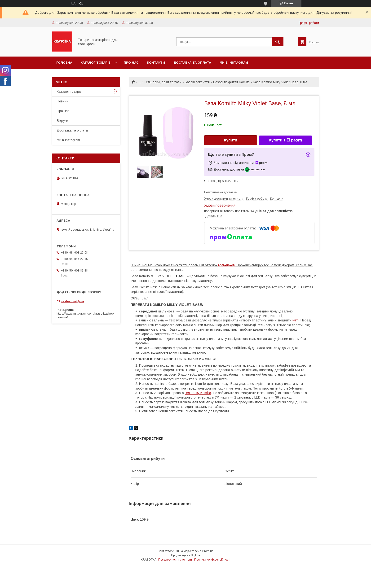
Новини (62, 101)
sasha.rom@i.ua (72, 301)
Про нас (131, 62)
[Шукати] (277, 41)
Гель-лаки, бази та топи (163, 82)
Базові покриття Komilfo (231, 82)
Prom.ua (207, 551)
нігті (295, 320)
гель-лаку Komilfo (198, 393)
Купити (230, 140)
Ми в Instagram (234, 62)
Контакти (156, 62)
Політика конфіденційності (212, 559)
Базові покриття (197, 82)
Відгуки (62, 121)
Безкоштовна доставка (220, 192)
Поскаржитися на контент (175, 559)
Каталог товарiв (95, 62)
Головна (64, 62)
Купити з (285, 140)
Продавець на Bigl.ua (185, 555)
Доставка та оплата (192, 62)
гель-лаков (226, 265)
